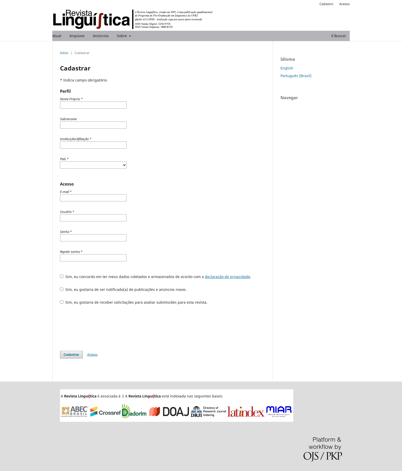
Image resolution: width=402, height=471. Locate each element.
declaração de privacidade (227, 276)
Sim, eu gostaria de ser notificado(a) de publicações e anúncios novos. (123, 289)
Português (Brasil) (295, 75)
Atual (56, 35)
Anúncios (101, 35)
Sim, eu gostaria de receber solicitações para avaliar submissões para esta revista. (133, 302)
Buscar (338, 35)
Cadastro (326, 4)
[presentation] (99, 328)
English (286, 68)
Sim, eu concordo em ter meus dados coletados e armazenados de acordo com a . (155, 276)
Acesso (344, 4)
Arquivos (77, 35)
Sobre (122, 35)
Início (64, 52)
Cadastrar (71, 354)
